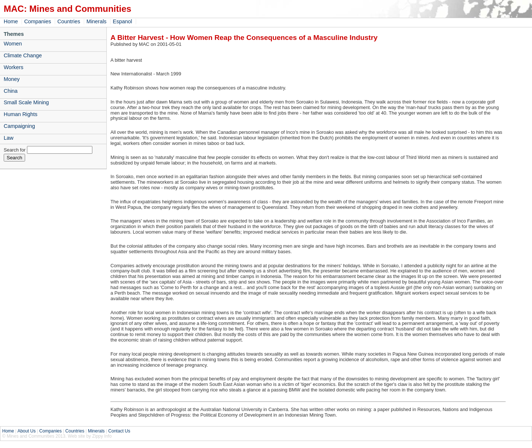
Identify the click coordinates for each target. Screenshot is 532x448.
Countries (68, 21)
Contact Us (119, 431)
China (11, 91)
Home (11, 21)
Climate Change (23, 55)
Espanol (122, 21)
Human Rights (20, 114)
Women (13, 44)
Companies (37, 21)
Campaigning (19, 126)
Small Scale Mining (26, 102)
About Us (26, 431)
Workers (13, 67)
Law (8, 138)
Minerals (96, 21)
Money (12, 79)
